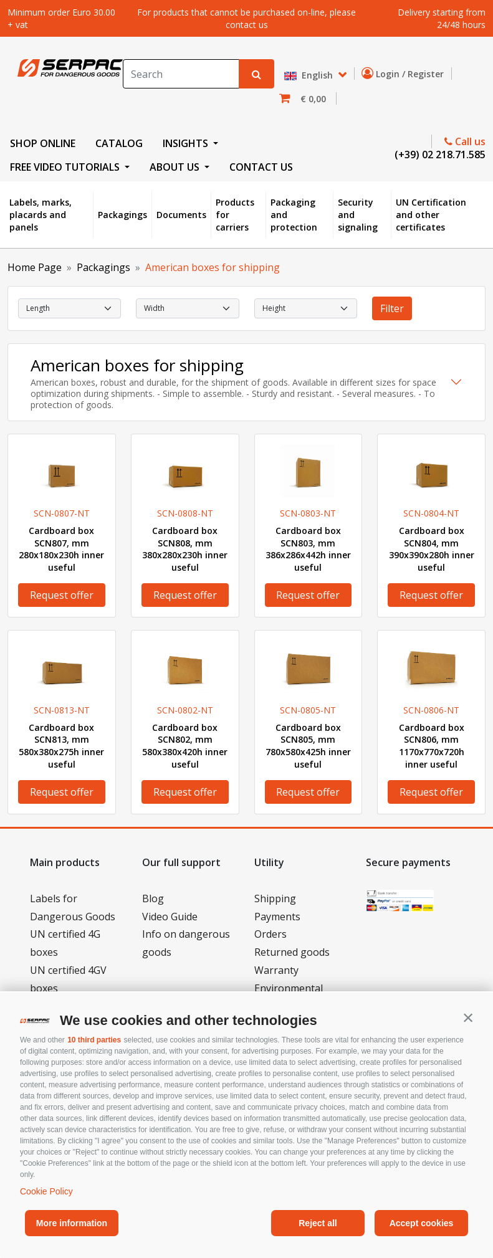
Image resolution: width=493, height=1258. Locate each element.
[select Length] (69, 308)
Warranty (276, 970)
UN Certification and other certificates (431, 214)
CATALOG (119, 143)
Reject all (318, 1223)
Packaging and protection (293, 214)
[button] (468, 1017)
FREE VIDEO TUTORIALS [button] (66, 167)
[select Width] (187, 308)
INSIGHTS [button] (187, 143)
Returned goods (292, 952)
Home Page (34, 267)
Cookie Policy (46, 1191)
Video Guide (170, 916)
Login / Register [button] (405, 73)
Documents (181, 215)
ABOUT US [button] (176, 167)
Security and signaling (358, 214)
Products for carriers (235, 214)
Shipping (275, 898)
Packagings (122, 215)
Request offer (61, 595)
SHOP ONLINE (42, 143)
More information (71, 1223)
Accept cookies (422, 1223)
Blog (153, 898)
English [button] (309, 75)
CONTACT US (261, 167)
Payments (277, 916)
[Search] (181, 73)
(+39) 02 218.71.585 (439, 154)
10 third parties (94, 1040)
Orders (270, 934)
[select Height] (305, 308)
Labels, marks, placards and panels (40, 214)
